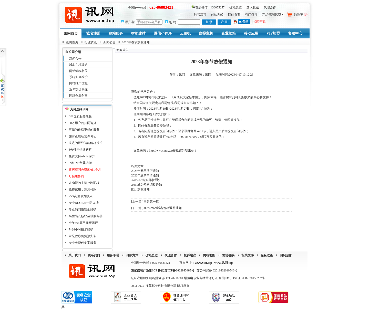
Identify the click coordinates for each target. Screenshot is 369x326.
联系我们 (94, 255)
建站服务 (116, 33)
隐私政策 (267, 255)
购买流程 (200, 14)
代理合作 (270, 7)
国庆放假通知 (140, 189)
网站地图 (209, 255)
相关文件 (247, 255)
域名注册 (93, 33)
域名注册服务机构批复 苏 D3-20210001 (157, 278)
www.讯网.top (223, 263)
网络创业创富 (78, 95)
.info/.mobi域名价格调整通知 (163, 208)
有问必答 (251, 14)
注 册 (224, 22)
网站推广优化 (78, 83)
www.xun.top (203, 263)
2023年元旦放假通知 (145, 171)
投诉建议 (190, 255)
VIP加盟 (273, 33)
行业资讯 (91, 42)
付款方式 (217, 14)
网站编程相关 (78, 71)
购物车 (301, 14)
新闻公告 (109, 42)
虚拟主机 (206, 33)
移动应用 (251, 33)
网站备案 (234, 14)
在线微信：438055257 (207, 7)
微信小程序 (163, 33)
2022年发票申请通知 (145, 175)
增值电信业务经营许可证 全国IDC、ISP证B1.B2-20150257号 (224, 278)
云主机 (185, 33)
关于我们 (74, 255)
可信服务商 (76, 176)
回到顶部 (286, 255)
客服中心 (295, 33)
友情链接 (228, 255)
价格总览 (235, 7)
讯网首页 (71, 34)
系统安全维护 (78, 77)
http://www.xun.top (161, 150)
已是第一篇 (151, 201)
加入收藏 (253, 7)
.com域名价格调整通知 (146, 184)
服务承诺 (113, 255)
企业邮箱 (228, 33)
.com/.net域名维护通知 (146, 180)
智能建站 (138, 33)
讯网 (208, 74)
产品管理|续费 (273, 14)
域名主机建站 (78, 65)
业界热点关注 (78, 89)
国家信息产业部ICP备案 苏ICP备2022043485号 (162, 270)
